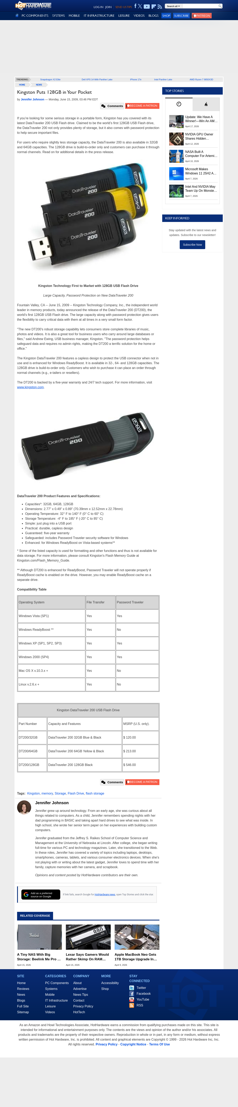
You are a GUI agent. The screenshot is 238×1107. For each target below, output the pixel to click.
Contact (78, 1000)
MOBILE (74, 16)
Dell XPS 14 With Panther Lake (97, 79)
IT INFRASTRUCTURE (99, 16)
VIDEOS (139, 16)
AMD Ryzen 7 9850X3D (201, 79)
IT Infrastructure (56, 1000)
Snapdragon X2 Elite (50, 79)
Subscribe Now (192, 244)
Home (21, 983)
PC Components (57, 983)
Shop (166, 15)
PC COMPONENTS (35, 16)
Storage (60, 793)
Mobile (50, 994)
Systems (51, 989)
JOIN (108, 7)
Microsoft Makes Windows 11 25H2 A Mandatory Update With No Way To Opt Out (199, 171)
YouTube (142, 999)
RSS (139, 1005)
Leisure (50, 1006)
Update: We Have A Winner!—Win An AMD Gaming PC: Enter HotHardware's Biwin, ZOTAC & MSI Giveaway (201, 119)
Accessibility (110, 983)
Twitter (141, 987)
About (77, 983)
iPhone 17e (136, 79)
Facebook (143, 993)
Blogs (21, 1000)
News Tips (80, 994)
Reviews (23, 989)
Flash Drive (76, 793)
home (22, 85)
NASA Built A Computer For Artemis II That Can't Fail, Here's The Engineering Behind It (200, 154)
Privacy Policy (83, 1006)
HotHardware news (105, 894)
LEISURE (124, 16)
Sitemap (23, 1012)
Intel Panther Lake (163, 79)
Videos (50, 1012)
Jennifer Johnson (52, 803)
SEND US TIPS (123, 7)
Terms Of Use (159, 1044)
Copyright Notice (133, 1044)
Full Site (23, 1006)
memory (47, 793)
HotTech (79, 1012)
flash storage (95, 793)
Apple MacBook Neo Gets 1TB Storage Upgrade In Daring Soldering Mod (135, 957)
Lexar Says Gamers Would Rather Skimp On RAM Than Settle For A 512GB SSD (87, 957)
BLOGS (153, 16)
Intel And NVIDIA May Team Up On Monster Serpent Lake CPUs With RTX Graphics (200, 189)
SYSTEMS (58, 16)
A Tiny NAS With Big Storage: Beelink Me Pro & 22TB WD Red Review (38, 957)
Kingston (33, 793)
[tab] (179, 104)
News (39, 85)
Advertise (80, 989)
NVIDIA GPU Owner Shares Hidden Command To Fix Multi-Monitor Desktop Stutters (201, 137)
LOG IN (98, 7)
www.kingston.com (30, 387)
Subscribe (181, 15)
